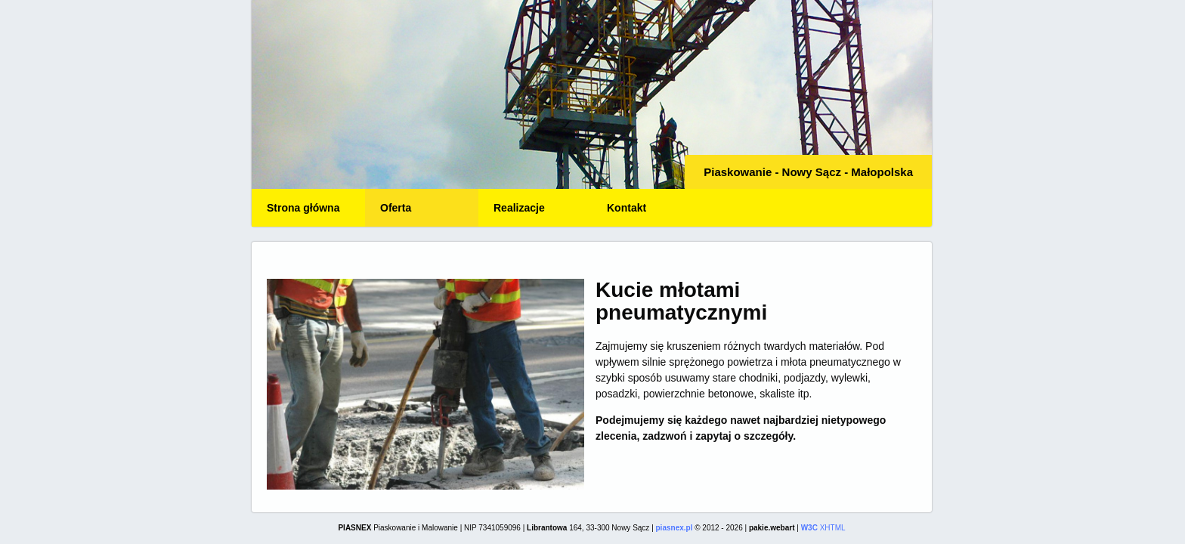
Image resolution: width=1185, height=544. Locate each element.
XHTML (823, 528)
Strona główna (303, 208)
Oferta (395, 208)
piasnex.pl (674, 528)
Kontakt (626, 208)
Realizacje (519, 208)
